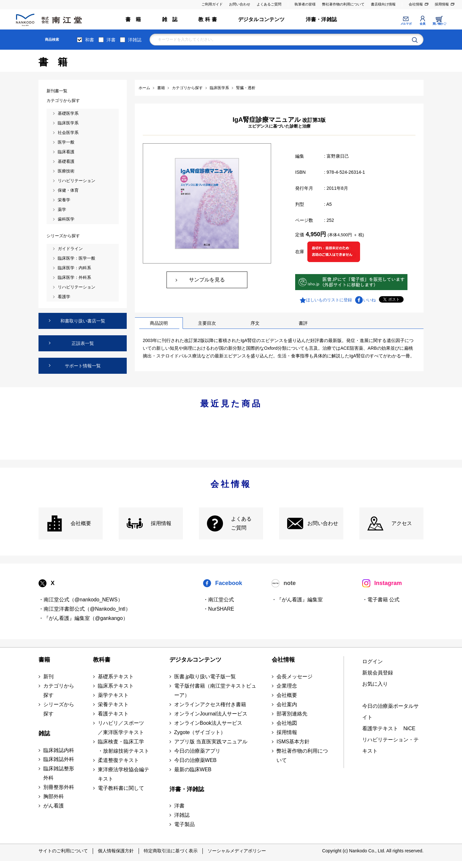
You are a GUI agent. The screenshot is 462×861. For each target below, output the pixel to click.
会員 (422, 23)
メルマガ (405, 23)
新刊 (48, 676)
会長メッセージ (294, 676)
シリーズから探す (58, 709)
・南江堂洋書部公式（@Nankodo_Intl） (84, 609)
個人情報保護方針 (116, 850)
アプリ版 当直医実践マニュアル (210, 741)
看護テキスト (113, 713)
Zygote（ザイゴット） (200, 732)
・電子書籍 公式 (380, 599)
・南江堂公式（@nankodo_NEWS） (80, 599)
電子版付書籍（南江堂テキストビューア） (215, 690)
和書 (89, 39)
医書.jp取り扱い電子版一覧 (205, 676)
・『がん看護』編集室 (297, 599)
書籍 (44, 659)
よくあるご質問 (269, 4)
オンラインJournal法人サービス (210, 713)
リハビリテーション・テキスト (390, 745)
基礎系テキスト (116, 676)
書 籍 (133, 19)
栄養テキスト (113, 704)
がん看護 (53, 805)
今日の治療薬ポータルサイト (390, 711)
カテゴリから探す (58, 690)
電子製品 (184, 824)
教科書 (101, 659)
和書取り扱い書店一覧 (82, 320)
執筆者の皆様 (305, 4)
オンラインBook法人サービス (208, 723)
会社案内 (287, 704)
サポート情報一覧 (83, 365)
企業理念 (287, 686)
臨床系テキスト (116, 686)
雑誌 (44, 733)
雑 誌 (170, 19)
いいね (369, 299)
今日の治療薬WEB (195, 760)
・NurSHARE (218, 609)
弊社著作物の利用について (343, 4)
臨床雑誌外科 (58, 759)
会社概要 (81, 523)
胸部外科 (53, 796)
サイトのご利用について (63, 850)
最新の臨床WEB (192, 769)
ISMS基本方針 (293, 741)
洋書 (111, 39)
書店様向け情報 (383, 4)
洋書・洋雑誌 (321, 19)
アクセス (401, 523)
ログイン (372, 661)
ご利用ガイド (212, 4)
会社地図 (287, 723)
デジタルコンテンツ (261, 19)
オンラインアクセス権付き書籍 (210, 704)
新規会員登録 (377, 672)
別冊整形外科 (58, 787)
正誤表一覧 (83, 343)
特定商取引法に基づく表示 (171, 850)
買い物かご (439, 23)
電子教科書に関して (121, 788)
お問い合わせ (239, 4)
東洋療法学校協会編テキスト (123, 774)
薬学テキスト (113, 695)
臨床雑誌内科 (58, 750)
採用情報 (442, 4)
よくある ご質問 (241, 523)
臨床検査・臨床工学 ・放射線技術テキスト (123, 746)
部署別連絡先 (292, 713)
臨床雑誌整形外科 (58, 773)
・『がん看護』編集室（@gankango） (83, 618)
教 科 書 (207, 19)
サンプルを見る (207, 279)
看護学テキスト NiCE (388, 728)
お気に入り (375, 684)
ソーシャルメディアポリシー (237, 850)
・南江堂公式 (218, 599)
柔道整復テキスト (118, 760)
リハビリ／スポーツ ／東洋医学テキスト (121, 727)
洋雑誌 (134, 39)
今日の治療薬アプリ (197, 751)
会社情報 (416, 4)
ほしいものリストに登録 (329, 299)
